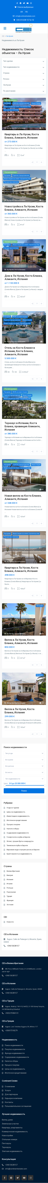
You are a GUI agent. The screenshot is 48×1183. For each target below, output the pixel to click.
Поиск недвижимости (14, 1045)
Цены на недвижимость (16, 812)
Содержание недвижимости (18, 833)
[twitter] (24, 3)
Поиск (24, 791)
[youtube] (27, 3)
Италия (9, 884)
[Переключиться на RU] (26, 11)
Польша (10, 888)
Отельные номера (9, 1139)
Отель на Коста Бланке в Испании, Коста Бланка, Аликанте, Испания (20, 351)
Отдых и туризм (13, 808)
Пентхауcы (6, 1143)
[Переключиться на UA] (21, 11)
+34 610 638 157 (23, 20)
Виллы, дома (7, 1120)
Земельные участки (10, 1124)
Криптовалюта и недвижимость (19, 854)
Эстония (10, 905)
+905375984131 (12, 1013)
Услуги (8, 1090)
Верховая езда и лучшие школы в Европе (23, 850)
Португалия (11, 892)
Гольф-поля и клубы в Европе (18, 837)
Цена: (6, 783)
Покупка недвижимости (15, 1049)
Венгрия (10, 875)
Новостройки (7, 1135)
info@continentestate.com (16, 1169)
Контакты (9, 1102)
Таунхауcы (6, 1147)
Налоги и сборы (13, 829)
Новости (10, 922)
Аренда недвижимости (15, 1053)
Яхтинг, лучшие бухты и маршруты (20, 841)
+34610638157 (13, 946)
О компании (10, 1086)
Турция (9, 896)
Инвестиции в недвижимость (18, 816)
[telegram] (20, 3)
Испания (10, 879)
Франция (10, 900)
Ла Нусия (10, 128)
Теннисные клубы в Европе (17, 845)
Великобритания (13, 871)
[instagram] (31, 3)
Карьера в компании (13, 1098)
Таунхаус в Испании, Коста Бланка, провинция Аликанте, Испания (22, 426)
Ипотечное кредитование (17, 820)
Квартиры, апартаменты (12, 1128)
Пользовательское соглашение (18, 1106)
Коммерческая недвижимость (15, 1132)
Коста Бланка (19, 128)
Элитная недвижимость (12, 1151)
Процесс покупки (13, 824)
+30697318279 (11, 1030)
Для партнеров (11, 1094)
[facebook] (17, 3)
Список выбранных (24, 7)
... (5, 151)
